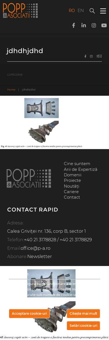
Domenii (72, 174)
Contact (72, 197)
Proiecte (72, 180)
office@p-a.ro (35, 248)
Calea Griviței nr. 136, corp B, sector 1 (46, 231)
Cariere (71, 191)
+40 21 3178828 (40, 239)
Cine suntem (77, 163)
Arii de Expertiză (80, 169)
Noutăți (71, 186)
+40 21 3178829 (76, 239)
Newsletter (39, 256)
